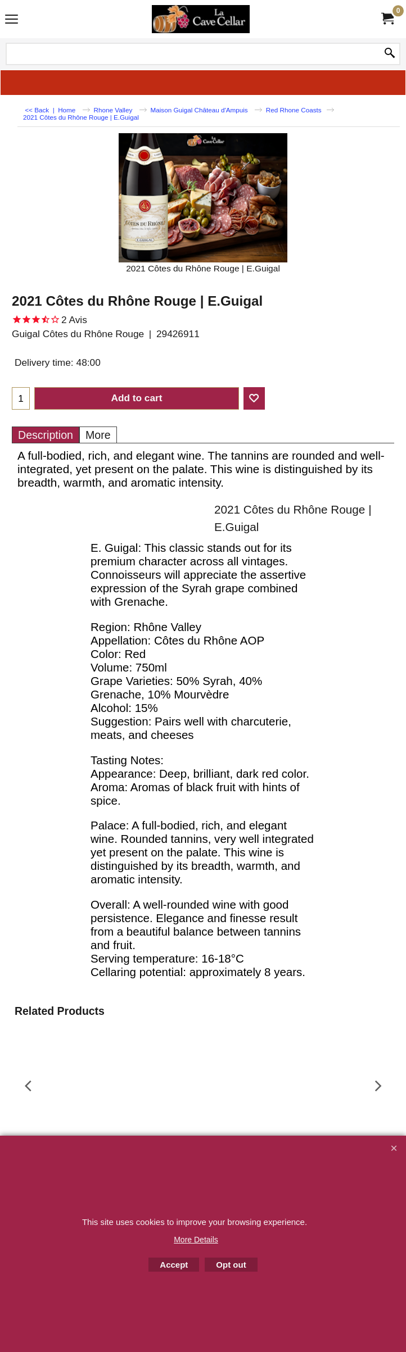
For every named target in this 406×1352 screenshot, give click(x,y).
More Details (196, 1239)
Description (45, 435)
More (98, 435)
